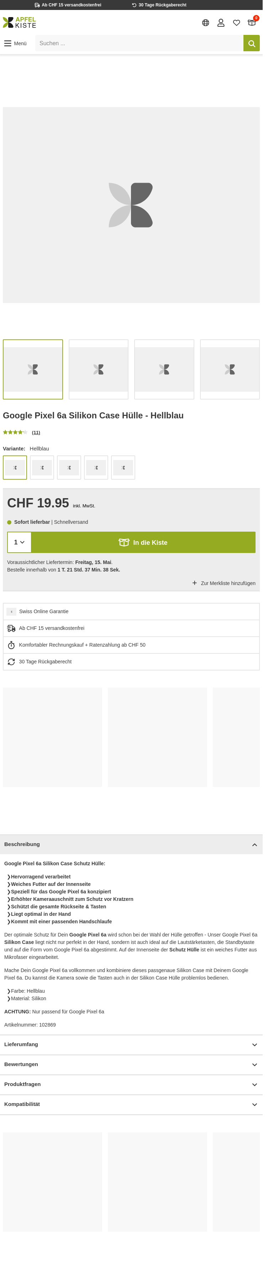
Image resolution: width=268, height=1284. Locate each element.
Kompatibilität (131, 1104)
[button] (15, 43)
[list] (131, 205)
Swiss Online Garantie (44, 611)
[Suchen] (251, 43)
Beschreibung (131, 845)
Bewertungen (131, 1065)
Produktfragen (131, 1085)
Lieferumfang (131, 1045)
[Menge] (19, 542)
